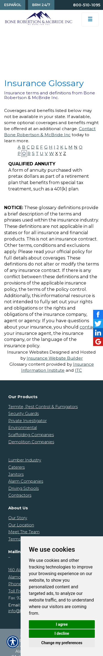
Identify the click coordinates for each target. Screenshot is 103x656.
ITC (78, 370)
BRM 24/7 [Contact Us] (41, 5)
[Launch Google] (98, 341)
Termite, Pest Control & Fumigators (43, 406)
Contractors (19, 495)
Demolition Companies (31, 441)
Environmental (22, 427)
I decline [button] (61, 633)
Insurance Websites (27, 352)
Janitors (16, 474)
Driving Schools (23, 488)
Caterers (16, 467)
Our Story (17, 517)
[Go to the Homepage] (38, 18)
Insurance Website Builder (55, 358)
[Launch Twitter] (98, 323)
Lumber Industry (24, 460)
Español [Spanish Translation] (12, 5)
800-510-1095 (86, 4)
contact (88, 327)
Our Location (21, 525)
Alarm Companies (25, 481)
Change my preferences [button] (61, 643)
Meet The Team (24, 531)
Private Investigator (27, 420)
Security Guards (23, 413)
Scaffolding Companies (31, 434)
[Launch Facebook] (98, 314)
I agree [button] (62, 624)
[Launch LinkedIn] (98, 332)
